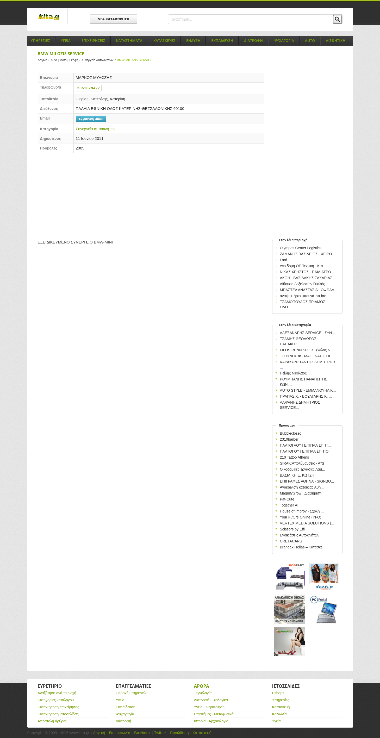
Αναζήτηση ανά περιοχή (57, 693)
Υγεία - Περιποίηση (209, 707)
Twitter (160, 732)
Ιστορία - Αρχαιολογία (211, 721)
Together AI (289, 505)
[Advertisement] (151, 194)
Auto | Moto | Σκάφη (66, 60)
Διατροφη (253, 40)
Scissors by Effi (292, 529)
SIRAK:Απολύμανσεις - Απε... (304, 463)
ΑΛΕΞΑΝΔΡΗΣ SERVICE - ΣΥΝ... (307, 333)
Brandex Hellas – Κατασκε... (303, 547)
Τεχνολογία (203, 693)
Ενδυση (193, 40)
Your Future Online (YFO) (300, 517)
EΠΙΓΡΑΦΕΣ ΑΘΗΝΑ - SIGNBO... (307, 481)
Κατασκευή (281, 707)
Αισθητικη (335, 40)
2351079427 (88, 88)
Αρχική (99, 732)
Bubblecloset (290, 433)
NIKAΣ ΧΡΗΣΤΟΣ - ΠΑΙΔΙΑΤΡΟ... (307, 272)
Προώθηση (179, 732)
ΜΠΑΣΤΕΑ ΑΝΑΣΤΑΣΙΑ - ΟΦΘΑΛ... (308, 290)
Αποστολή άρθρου (52, 721)
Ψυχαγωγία (125, 714)
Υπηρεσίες (280, 700)
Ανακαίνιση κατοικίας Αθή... (302, 487)
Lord (283, 260)
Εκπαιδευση (222, 40)
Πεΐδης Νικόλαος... (295, 373)
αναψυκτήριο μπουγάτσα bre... (304, 296)
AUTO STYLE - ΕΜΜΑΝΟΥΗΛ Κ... (308, 390)
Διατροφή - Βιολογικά (211, 700)
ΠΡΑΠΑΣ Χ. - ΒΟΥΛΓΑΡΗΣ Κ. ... (306, 396)
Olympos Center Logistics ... (303, 248)
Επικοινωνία (119, 732)
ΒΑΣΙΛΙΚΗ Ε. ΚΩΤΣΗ (297, 475)
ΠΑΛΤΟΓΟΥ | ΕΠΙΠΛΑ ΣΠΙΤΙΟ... (306, 451)
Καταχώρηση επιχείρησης (58, 707)
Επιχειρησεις (93, 40)
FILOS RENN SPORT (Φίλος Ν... (306, 350)
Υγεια (66, 40)
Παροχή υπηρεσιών (132, 693)
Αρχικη (44, 60)
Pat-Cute (287, 499)
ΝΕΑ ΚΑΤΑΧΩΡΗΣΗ (113, 19)
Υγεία (120, 700)
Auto (310, 40)
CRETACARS (291, 541)
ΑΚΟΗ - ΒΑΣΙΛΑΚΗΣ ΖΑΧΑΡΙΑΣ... (307, 278)
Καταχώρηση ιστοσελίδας (58, 714)
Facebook (142, 732)
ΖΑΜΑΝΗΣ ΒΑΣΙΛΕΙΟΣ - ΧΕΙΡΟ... (307, 254)
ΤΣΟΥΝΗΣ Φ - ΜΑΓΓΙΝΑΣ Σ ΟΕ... (307, 356)
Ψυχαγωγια (284, 40)
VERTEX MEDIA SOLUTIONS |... (307, 523)
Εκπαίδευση (125, 707)
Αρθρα (201, 686)
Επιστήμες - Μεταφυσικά (214, 714)
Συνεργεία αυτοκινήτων (99, 60)
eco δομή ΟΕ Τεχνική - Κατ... (303, 266)
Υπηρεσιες (40, 40)
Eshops (278, 693)
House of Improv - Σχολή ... (302, 511)
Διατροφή (123, 721)
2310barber (289, 439)
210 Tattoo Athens (294, 457)
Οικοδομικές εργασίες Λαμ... (302, 469)
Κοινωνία (279, 714)
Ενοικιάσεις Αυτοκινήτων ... (301, 535)
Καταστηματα (129, 40)
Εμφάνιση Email (91, 119)
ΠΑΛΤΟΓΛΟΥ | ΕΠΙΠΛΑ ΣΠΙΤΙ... (305, 445)
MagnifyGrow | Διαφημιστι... (302, 493)
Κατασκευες (164, 40)
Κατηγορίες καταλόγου (56, 700)
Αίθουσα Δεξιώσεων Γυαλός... (304, 284)
